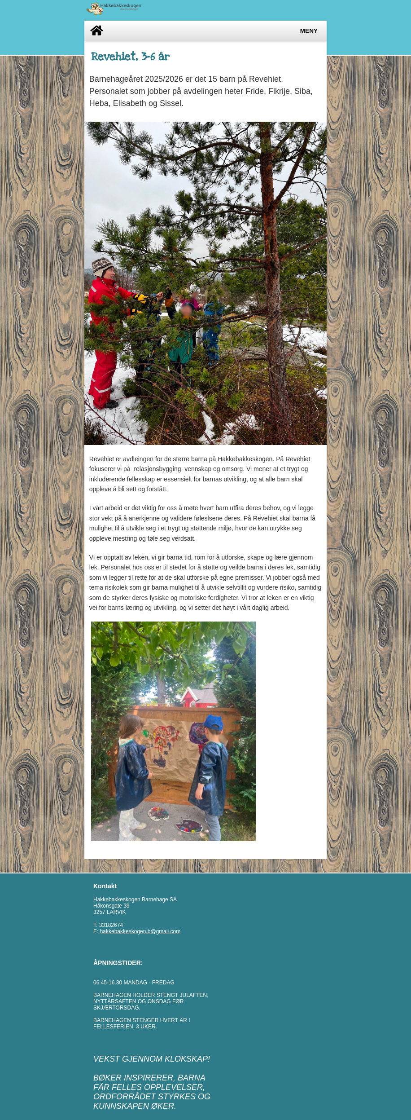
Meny (309, 30)
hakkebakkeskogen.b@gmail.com (140, 931)
